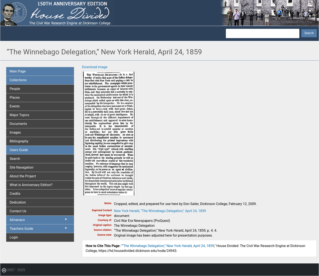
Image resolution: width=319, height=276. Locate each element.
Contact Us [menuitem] (18, 211)
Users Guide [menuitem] (19, 150)
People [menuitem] (15, 89)
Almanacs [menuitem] (38, 220)
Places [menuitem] (15, 97)
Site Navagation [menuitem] (21, 167)
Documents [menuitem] (18, 124)
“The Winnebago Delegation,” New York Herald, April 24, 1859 (168, 246)
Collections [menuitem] (18, 80)
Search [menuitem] (15, 159)
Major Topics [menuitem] (19, 115)
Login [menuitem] (14, 237)
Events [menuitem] (15, 106)
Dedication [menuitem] (18, 202)
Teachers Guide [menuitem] (38, 229)
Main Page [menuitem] (18, 71)
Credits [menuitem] (15, 194)
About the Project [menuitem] (23, 176)
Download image (94, 67)
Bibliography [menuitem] (19, 141)
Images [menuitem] (15, 132)
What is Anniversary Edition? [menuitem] (31, 185)
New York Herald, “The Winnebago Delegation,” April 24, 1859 (160, 211)
